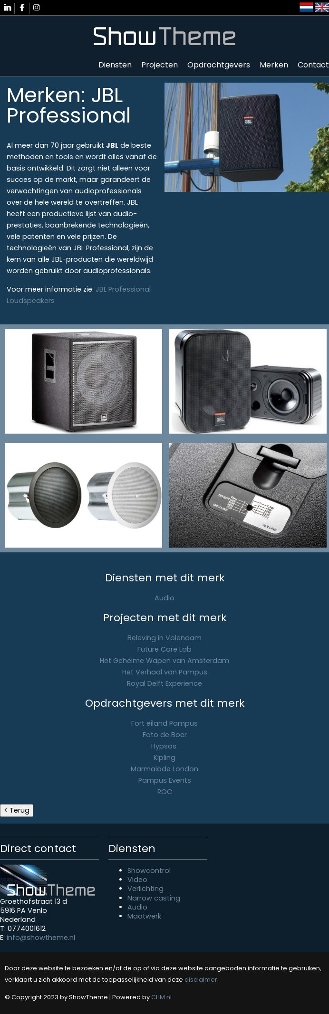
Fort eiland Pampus (164, 723)
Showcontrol (149, 870)
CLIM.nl (161, 997)
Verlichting (145, 888)
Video (137, 879)
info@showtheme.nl (41, 937)
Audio (164, 598)
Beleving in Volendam (164, 638)
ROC (164, 791)
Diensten (115, 64)
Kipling (164, 757)
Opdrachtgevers (218, 64)
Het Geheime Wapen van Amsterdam (164, 660)
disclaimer (200, 980)
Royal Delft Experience (164, 683)
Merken (274, 64)
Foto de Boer (165, 734)
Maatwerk (144, 916)
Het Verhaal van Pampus (164, 672)
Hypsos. (164, 746)
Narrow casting (153, 898)
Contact (313, 64)
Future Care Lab (164, 649)
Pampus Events (164, 780)
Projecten (159, 64)
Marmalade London (164, 769)
